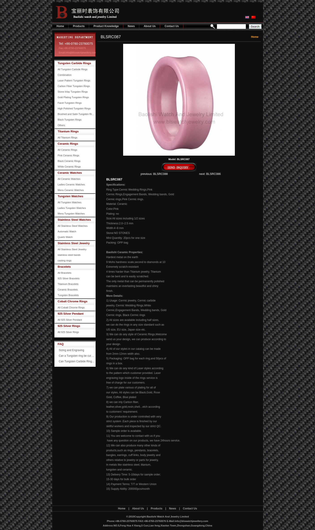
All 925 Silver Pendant (70, 319)
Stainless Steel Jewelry (74, 243)
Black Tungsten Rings (69, 119)
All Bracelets (64, 272)
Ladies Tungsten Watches (72, 208)
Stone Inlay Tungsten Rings (73, 91)
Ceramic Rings (68, 143)
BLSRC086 (213, 174)
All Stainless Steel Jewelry (72, 249)
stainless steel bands (69, 255)
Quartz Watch (65, 237)
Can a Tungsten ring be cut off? (77, 355)
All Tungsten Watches (69, 202)
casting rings (65, 260)
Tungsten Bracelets (68, 295)
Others (61, 125)
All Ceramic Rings (67, 149)
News (131, 26)
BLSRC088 (160, 174)
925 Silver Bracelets (69, 278)
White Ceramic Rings (69, 166)
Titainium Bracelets (68, 284)
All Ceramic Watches (69, 179)
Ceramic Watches (70, 172)
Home (60, 26)
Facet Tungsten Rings (70, 103)
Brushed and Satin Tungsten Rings (77, 114)
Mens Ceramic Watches (71, 190)
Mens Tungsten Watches (71, 213)
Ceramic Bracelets (68, 289)
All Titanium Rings (67, 137)
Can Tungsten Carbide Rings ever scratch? (77, 361)
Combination (65, 75)
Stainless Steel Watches (74, 219)
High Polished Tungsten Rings (74, 108)
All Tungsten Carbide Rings (73, 69)
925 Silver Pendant (71, 313)
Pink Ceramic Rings (68, 155)
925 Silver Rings (69, 326)
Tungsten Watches (70, 196)
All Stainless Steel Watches (73, 226)
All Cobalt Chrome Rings (71, 307)
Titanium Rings (68, 131)
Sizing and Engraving (71, 350)
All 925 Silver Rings (68, 332)
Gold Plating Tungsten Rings (73, 97)
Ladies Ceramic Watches (71, 184)
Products (79, 26)
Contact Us (172, 26)
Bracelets (64, 266)
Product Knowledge (106, 26)
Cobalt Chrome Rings (73, 301)
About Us (150, 26)
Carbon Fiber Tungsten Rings (74, 86)
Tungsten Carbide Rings (74, 63)
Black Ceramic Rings (69, 161)
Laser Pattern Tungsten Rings (74, 80)
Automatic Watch (67, 231)
